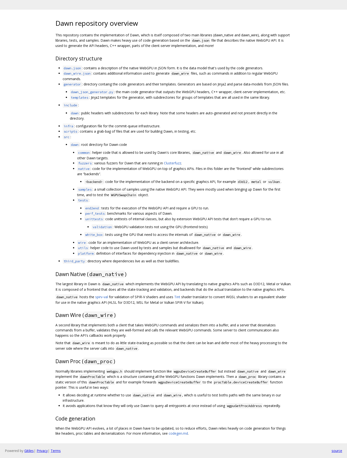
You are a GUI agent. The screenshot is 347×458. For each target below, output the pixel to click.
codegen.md (178, 433)
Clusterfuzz (172, 163)
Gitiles (29, 450)
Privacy (42, 450)
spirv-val (101, 297)
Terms (56, 450)
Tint (177, 297)
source (337, 450)
